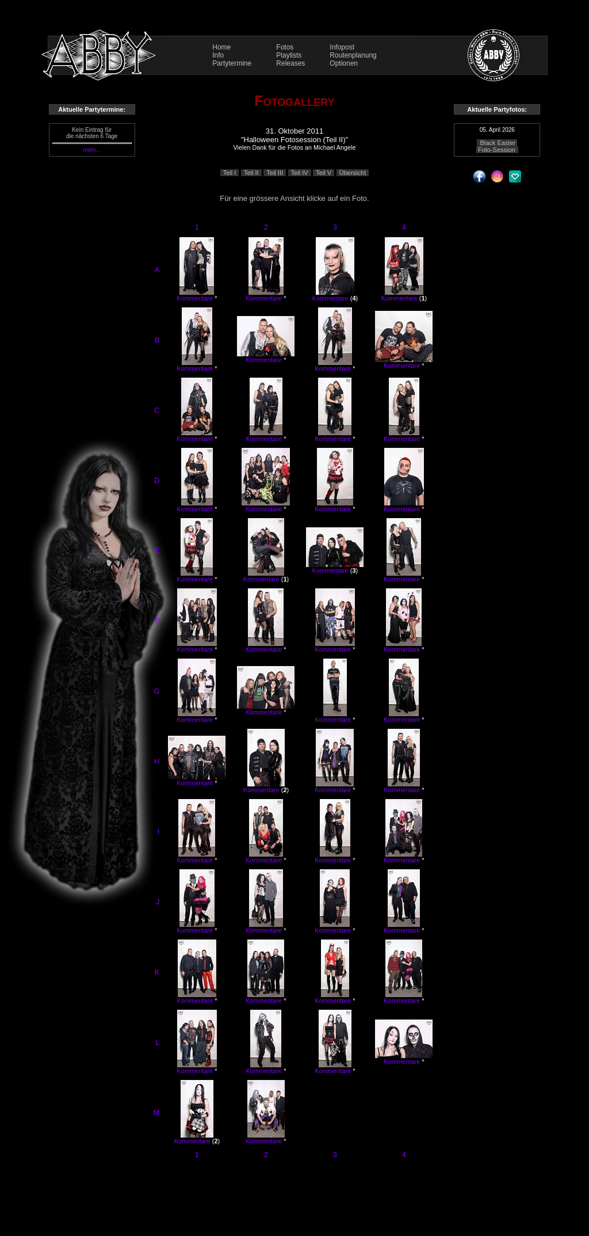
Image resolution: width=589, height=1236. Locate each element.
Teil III (274, 172)
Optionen (344, 63)
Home (221, 47)
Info (218, 55)
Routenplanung (353, 55)
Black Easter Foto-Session (496, 146)
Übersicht (352, 172)
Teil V (323, 172)
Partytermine (231, 63)
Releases (290, 63)
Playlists (288, 55)
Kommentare (195, 298)
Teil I (229, 172)
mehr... (92, 150)
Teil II (251, 172)
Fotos (284, 47)
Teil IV (299, 172)
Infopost (342, 47)
